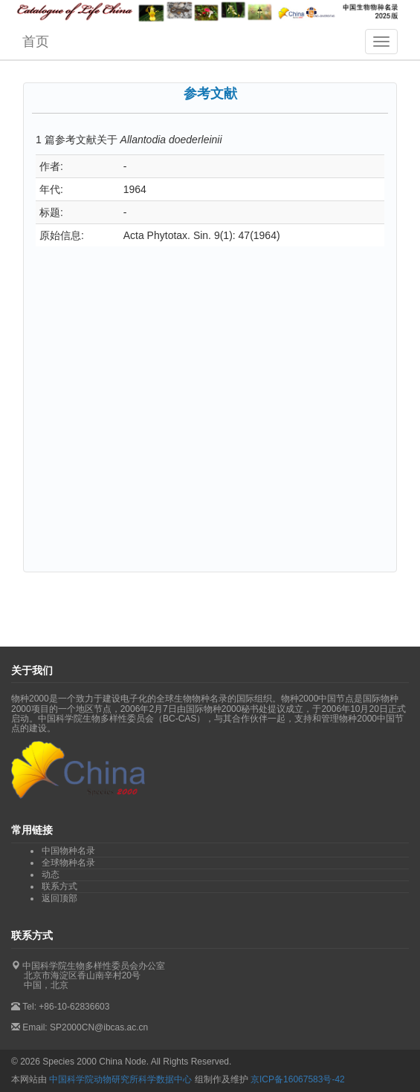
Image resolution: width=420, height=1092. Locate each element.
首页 (35, 41)
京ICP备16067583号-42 (298, 1079)
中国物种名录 (68, 851)
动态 (50, 874)
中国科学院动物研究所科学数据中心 (120, 1079)
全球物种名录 (68, 862)
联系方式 (59, 886)
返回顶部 (59, 898)
